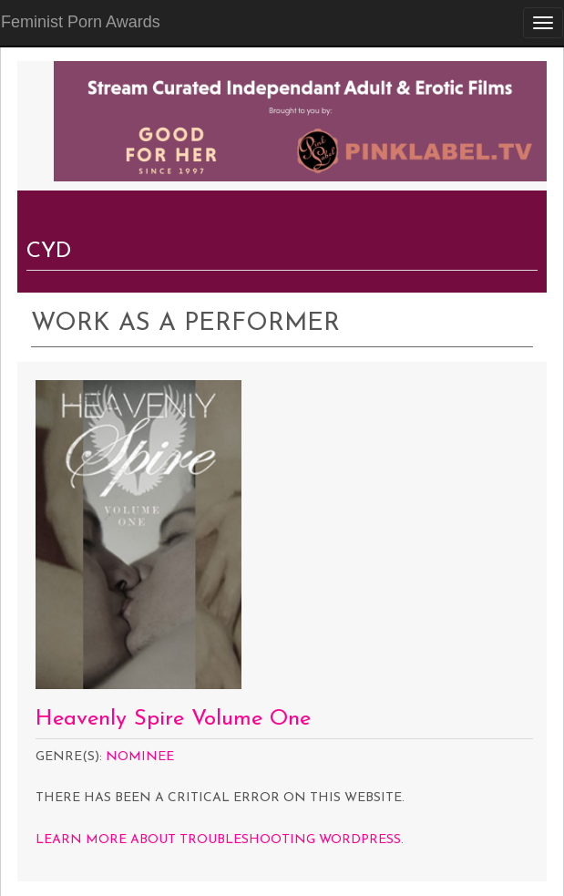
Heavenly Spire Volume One (173, 719)
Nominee (140, 757)
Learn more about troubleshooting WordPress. (220, 840)
